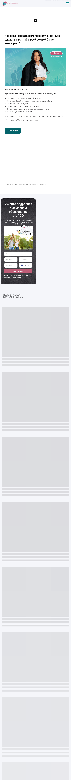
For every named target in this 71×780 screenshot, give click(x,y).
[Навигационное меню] (67, 3)
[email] (11, 265)
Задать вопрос (13, 131)
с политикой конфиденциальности (18, 276)
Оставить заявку (18, 271)
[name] (18, 254)
